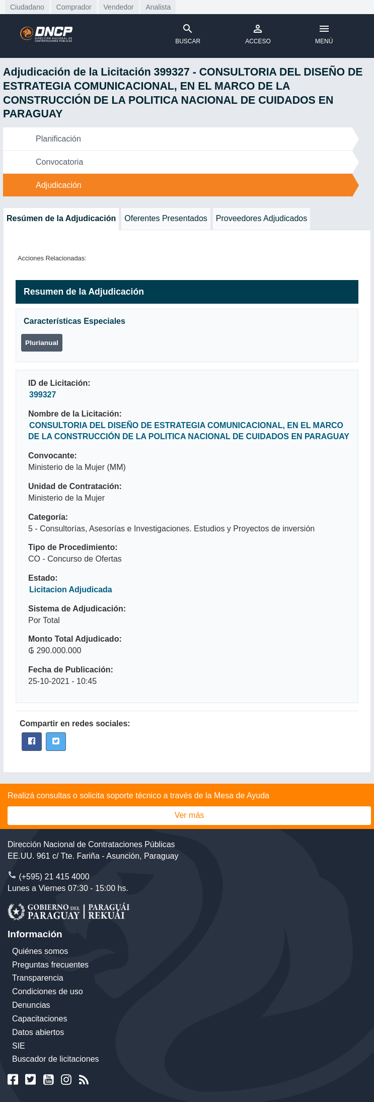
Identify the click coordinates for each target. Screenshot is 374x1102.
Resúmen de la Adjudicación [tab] (61, 218)
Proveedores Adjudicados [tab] (261, 218)
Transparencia (37, 978)
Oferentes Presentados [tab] (165, 218)
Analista (158, 7)
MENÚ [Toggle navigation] (324, 34)
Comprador (74, 7)
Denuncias (31, 1005)
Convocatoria (59, 162)
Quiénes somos (40, 951)
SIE (18, 1046)
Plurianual (41, 343)
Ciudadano (27, 7)
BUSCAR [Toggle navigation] (187, 34)
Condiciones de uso (47, 991)
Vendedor (119, 7)
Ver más (189, 815)
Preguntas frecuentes (50, 964)
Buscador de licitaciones (55, 1059)
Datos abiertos (38, 1032)
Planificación (58, 138)
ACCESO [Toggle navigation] (258, 34)
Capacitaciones (39, 1018)
